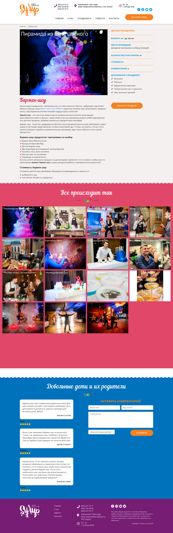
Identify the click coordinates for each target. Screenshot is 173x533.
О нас (70, 18)
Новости (100, 18)
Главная (23, 26)
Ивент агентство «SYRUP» (51, 108)
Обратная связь (139, 17)
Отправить (141, 433)
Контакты (58, 516)
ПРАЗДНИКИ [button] (84, 18)
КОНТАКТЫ (114, 18)
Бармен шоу (32, 26)
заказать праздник (127, 106)
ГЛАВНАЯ (59, 18)
